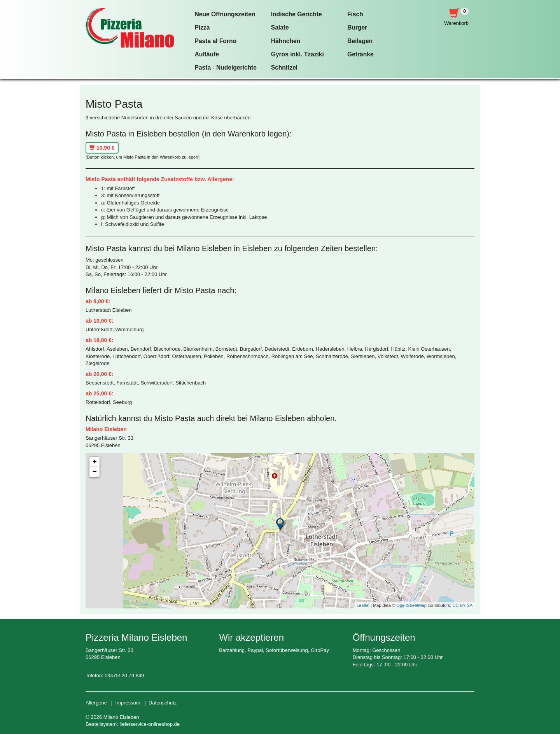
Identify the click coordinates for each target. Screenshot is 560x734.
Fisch (355, 14)
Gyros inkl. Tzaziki (297, 54)
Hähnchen (285, 41)
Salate (280, 27)
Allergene (96, 703)
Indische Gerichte (296, 14)
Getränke (360, 54)
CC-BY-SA (462, 605)
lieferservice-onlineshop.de (149, 724)
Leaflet (363, 605)
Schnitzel (284, 67)
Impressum (127, 703)
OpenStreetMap (411, 605)
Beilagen (360, 41)
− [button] (95, 472)
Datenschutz (163, 703)
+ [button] (95, 462)
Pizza (202, 27)
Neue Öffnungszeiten (225, 14)
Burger (357, 27)
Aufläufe (207, 54)
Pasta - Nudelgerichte (226, 67)
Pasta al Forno (215, 41)
